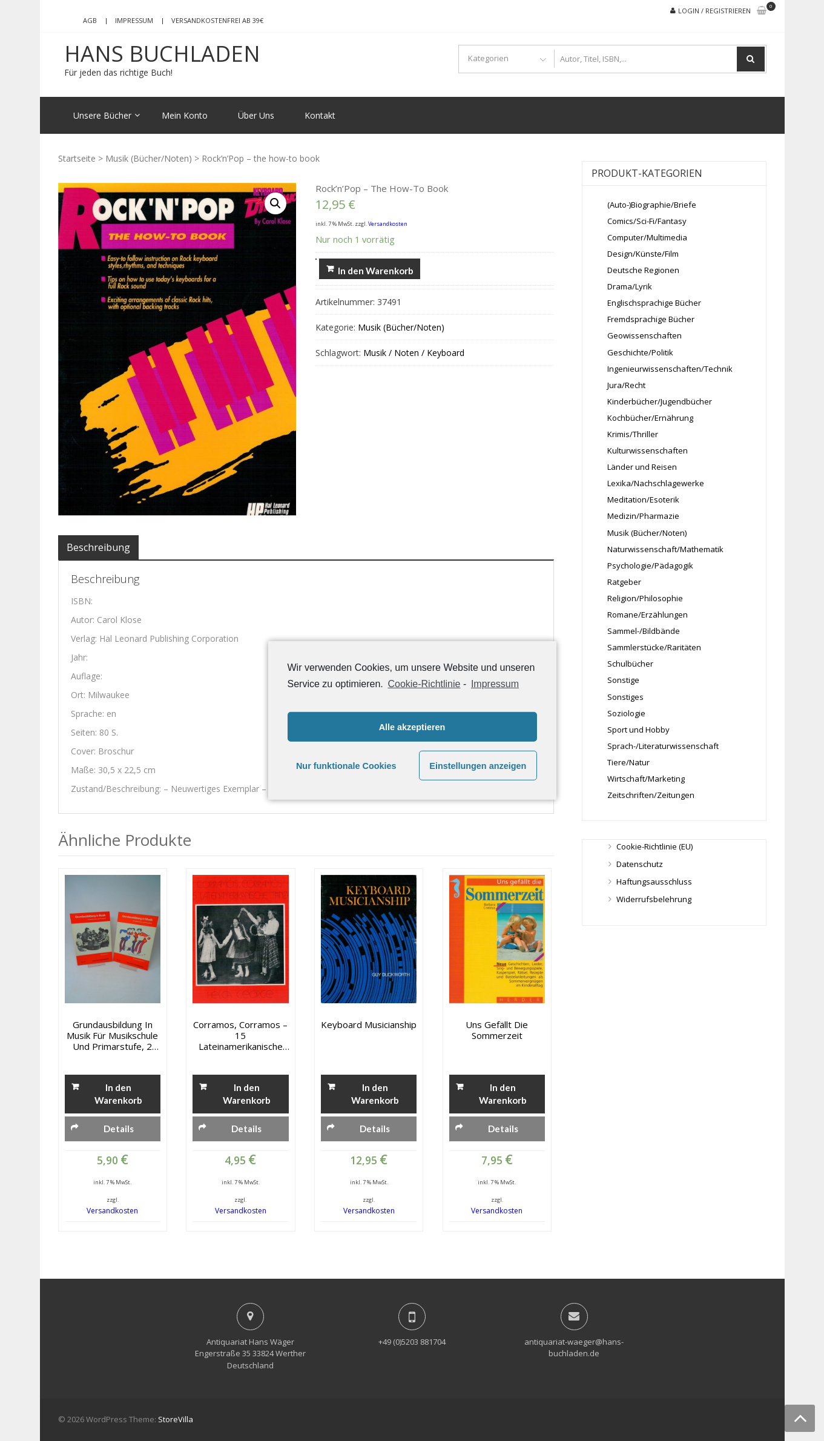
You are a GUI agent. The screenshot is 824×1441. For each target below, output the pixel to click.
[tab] (98, 547)
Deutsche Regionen (643, 270)
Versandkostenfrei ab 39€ (217, 20)
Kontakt (320, 115)
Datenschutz (639, 864)
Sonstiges (625, 696)
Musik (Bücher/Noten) (148, 158)
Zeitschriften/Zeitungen (650, 795)
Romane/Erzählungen (647, 614)
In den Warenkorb (376, 270)
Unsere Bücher (102, 115)
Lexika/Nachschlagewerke (655, 483)
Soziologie (626, 713)
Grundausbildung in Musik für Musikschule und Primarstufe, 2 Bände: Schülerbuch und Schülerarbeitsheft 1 (112, 1035)
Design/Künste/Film (643, 253)
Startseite (77, 158)
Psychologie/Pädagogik (650, 565)
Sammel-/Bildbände (643, 630)
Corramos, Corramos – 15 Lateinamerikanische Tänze (240, 1035)
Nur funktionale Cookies (346, 766)
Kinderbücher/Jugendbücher (659, 401)
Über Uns (256, 115)
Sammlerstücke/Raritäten (654, 647)
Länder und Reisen (642, 466)
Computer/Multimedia (647, 237)
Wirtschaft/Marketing (646, 778)
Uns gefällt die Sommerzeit (497, 1030)
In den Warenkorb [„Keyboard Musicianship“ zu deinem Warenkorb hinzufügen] (375, 1094)
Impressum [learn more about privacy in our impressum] (495, 684)
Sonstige (623, 679)
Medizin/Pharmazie (643, 515)
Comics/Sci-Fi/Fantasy (647, 221)
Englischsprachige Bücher (654, 302)
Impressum (134, 20)
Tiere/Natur (628, 762)
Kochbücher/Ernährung (650, 417)
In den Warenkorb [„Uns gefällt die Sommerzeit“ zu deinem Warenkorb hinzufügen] (503, 1094)
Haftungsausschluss (654, 881)
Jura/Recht (626, 385)
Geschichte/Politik (640, 352)
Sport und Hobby (638, 729)
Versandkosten (387, 224)
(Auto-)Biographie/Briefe (651, 204)
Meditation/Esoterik (643, 499)
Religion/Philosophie (645, 598)
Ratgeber (624, 581)
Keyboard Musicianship (369, 1024)
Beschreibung (98, 547)
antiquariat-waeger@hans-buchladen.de (574, 1347)
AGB (90, 20)
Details (119, 1128)
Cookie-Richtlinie (423, 684)
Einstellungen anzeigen (477, 766)
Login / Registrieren (714, 10)
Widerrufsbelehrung (653, 899)
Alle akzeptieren (412, 727)
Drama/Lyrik (629, 286)
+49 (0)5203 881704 (412, 1341)
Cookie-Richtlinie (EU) (654, 846)
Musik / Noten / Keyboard (413, 352)
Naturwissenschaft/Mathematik (665, 549)
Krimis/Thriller (632, 434)
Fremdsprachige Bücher (650, 319)
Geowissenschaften (644, 335)
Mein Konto (185, 115)
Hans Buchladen (162, 54)
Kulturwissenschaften (647, 450)
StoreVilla (175, 1419)
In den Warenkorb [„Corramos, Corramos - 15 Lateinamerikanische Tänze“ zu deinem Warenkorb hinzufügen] (247, 1094)
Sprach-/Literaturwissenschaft (663, 745)
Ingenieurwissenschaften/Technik (670, 368)
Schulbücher (630, 663)
